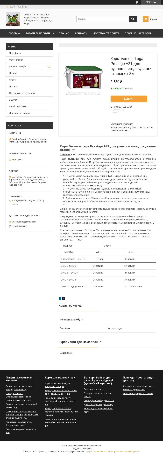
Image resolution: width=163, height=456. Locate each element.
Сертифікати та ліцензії (22, 93)
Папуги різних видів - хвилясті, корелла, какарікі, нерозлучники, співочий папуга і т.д (22, 414)
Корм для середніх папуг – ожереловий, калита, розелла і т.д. (60, 401)
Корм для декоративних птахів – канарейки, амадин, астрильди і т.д (61, 422)
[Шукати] (133, 19)
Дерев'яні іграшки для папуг (98, 404)
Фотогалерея (16, 60)
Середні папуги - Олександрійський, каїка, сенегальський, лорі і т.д (18, 396)
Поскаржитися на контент (102, 451)
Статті (12, 79)
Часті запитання (18, 106)
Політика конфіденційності (127, 451)
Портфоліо (15, 53)
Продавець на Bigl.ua (82, 449)
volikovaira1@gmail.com (24, 222)
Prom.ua (97, 446)
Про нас (64, 33)
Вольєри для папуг (93, 389)
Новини (13, 73)
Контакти (81, 33)
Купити (128, 99)
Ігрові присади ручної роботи (138, 393)
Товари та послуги (38, 33)
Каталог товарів (17, 66)
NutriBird (65, 154)
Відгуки (13, 99)
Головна (14, 33)
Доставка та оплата (106, 33)
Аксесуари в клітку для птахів (99, 400)
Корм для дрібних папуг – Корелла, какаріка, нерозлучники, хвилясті (62, 411)
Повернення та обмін (138, 33)
